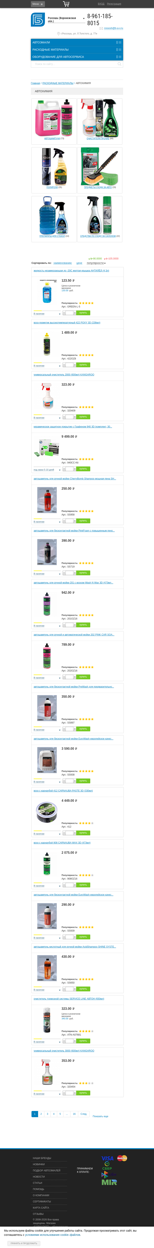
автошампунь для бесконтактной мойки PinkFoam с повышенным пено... (74, 530)
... (67, 1114)
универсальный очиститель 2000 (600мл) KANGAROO (64, 374)
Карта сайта (41, 1207)
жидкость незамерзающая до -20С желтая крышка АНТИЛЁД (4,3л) (71, 270)
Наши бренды (42, 1158)
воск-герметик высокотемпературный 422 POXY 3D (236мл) (67, 322)
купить (83, 312)
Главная (35, 83)
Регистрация (114, 3)
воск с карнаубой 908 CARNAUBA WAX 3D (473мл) (62, 842)
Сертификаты (42, 1201)
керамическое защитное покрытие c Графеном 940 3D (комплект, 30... (73, 426)
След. (84, 1114)
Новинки (39, 1164)
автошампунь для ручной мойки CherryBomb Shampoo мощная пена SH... (75, 478)
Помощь (38, 1189)
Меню (35, 4)
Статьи (37, 1183)
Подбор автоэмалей (46, 1170)
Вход (101, 3)
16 (74, 1114)
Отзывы (38, 1214)
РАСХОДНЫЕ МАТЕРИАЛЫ (58, 83)
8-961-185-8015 (99, 20)
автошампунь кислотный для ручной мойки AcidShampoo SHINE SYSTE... (75, 946)
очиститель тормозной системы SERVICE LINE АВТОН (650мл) (69, 998)
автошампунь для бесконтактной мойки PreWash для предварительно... (74, 686)
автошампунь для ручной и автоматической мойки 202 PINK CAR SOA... (74, 634)
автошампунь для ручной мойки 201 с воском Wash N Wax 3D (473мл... (73, 582)
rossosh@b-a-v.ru (113, 28)
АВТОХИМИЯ (83, 83)
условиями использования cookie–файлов (52, 1234)
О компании (41, 1195)
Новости (39, 1176)
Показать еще (100, 1116)
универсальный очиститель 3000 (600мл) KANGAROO (64, 1050)
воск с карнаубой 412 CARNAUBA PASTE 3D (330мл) (63, 790)
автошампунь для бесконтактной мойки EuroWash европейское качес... (73, 738)
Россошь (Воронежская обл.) (62, 19)
